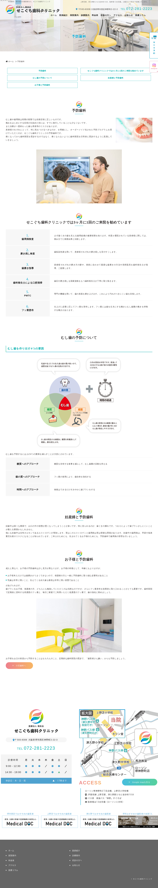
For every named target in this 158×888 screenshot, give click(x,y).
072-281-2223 (136, 9)
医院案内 (74, 15)
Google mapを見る (141, 782)
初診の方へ (106, 15)
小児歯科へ (21, 666)
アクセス (118, 15)
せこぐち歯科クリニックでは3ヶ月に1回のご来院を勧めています (115, 71)
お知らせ (128, 15)
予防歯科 (42, 71)
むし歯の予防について (42, 78)
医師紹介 (63, 15)
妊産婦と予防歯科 (115, 78)
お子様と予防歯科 (42, 85)
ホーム (54, 15)
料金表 (95, 15)
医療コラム (140, 15)
